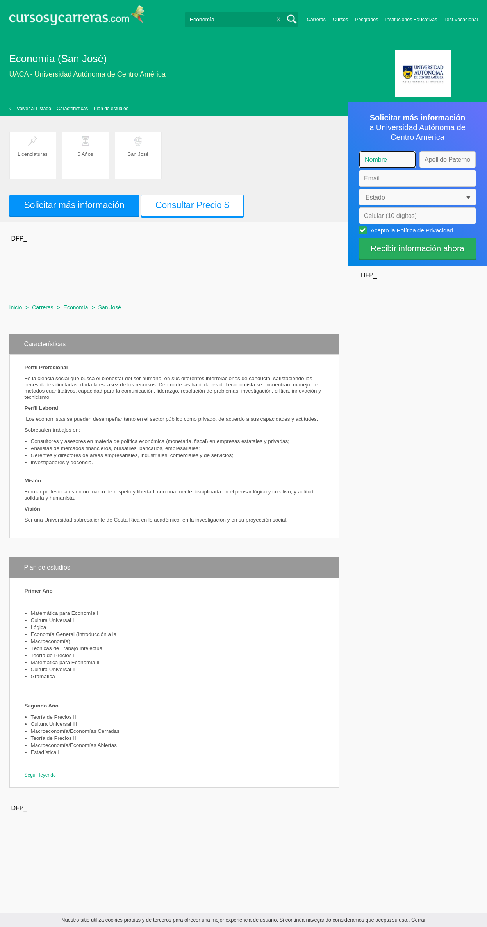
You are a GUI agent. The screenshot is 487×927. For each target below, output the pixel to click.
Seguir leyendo (40, 775)
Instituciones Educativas (411, 19)
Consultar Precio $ (192, 205)
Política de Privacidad (425, 230)
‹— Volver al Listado (30, 108)
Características (72, 108)
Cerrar (418, 920)
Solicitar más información (74, 205)
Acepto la (410, 230)
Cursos (340, 19)
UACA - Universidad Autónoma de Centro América (87, 74)
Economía (76, 307)
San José (109, 307)
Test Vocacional (461, 19)
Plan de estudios (111, 108)
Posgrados (366, 19)
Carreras (316, 19)
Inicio (15, 307)
